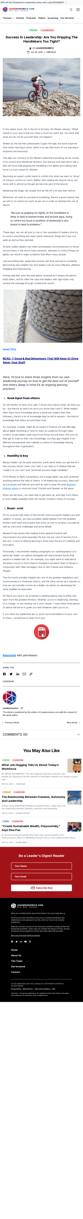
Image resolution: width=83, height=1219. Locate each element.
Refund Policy (28, 989)
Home (14, 950)
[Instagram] (30, 941)
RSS (53, 989)
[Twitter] (16, 941)
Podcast (6, 792)
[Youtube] (25, 941)
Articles (20, 18)
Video (5, 821)
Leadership (47, 30)
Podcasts (31, 18)
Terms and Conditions (42, 989)
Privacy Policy (16, 989)
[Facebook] (12, 941)
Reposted (9, 655)
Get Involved (18, 966)
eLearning (53, 18)
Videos (41, 18)
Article (33, 30)
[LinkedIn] (21, 941)
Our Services (67, 18)
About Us (16, 955)
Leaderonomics (45, 48)
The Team (16, 961)
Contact (15, 972)
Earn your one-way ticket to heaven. (25, 935)
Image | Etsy (9, 349)
